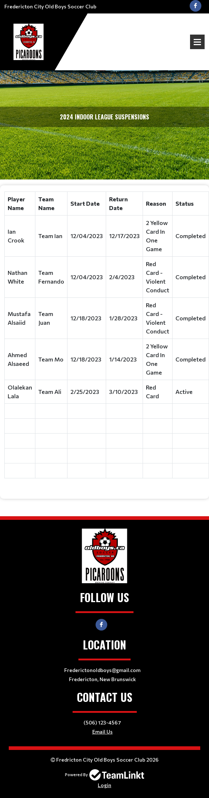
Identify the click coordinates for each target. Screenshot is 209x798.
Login (104, 785)
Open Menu (197, 42)
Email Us (102, 731)
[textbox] (104, 339)
